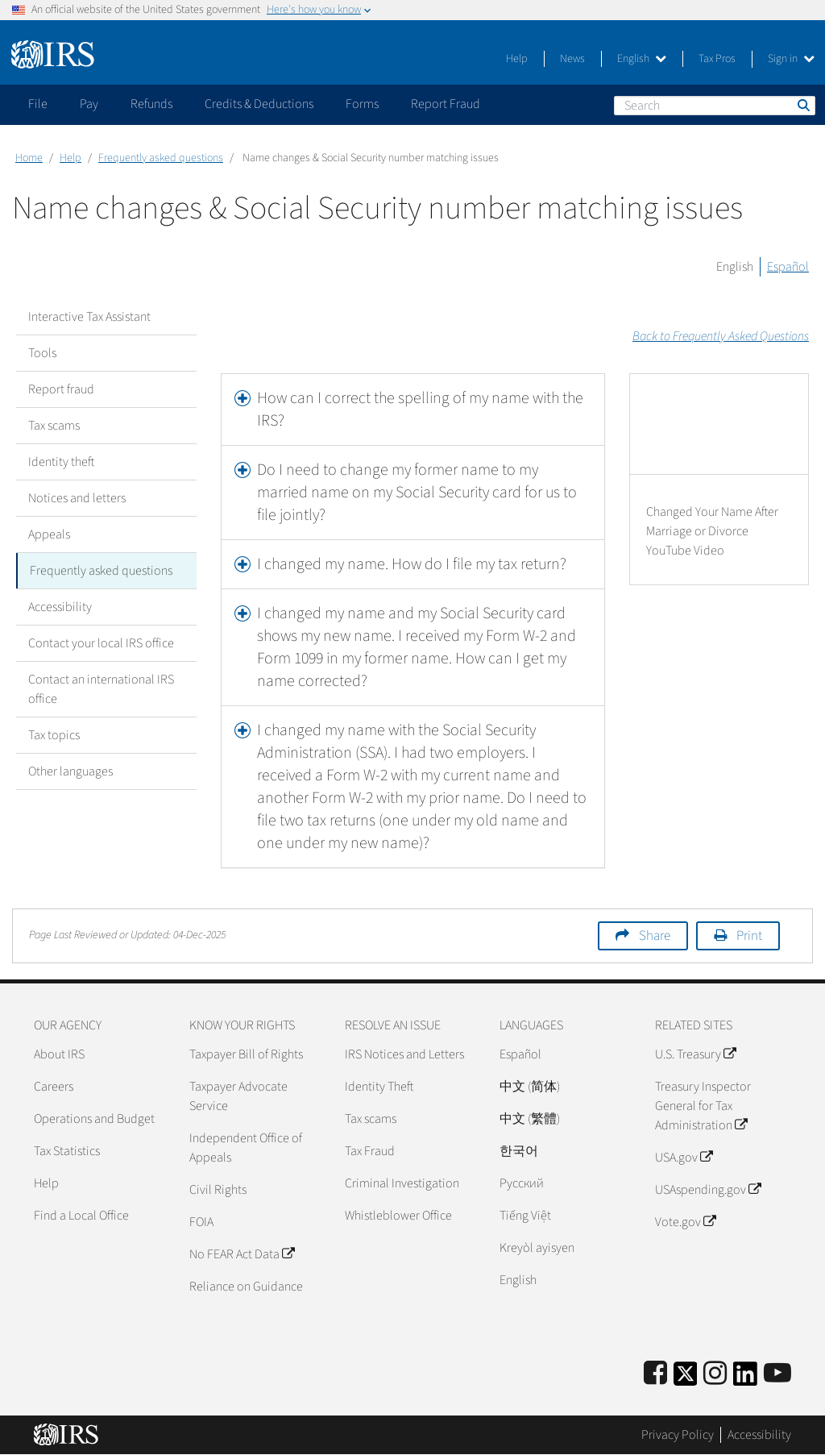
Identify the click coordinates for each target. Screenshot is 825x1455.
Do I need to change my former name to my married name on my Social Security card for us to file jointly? (417, 492)
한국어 (519, 1151)
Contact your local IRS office (101, 643)
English (641, 59)
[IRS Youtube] (777, 1374)
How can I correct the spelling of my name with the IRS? (420, 409)
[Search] (714, 105)
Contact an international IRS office (101, 689)
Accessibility (60, 607)
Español (788, 267)
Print (749, 936)
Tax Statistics (67, 1151)
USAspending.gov (708, 1190)
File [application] (38, 104)
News (572, 59)
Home (29, 158)
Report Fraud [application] (445, 104)
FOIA (201, 1222)
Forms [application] (362, 104)
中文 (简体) (530, 1086)
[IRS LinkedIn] (745, 1379)
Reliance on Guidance (246, 1286)
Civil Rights (218, 1190)
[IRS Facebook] (655, 1374)
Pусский (522, 1183)
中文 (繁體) (530, 1119)
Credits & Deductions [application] (259, 104)
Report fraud (61, 389)
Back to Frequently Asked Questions (720, 336)
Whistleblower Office (398, 1215)
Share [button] (654, 936)
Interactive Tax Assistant (89, 317)
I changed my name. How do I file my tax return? (411, 564)
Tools (42, 353)
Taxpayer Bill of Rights (246, 1054)
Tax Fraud (370, 1151)
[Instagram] (715, 1374)
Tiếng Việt (525, 1215)
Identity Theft (379, 1086)
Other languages (70, 771)
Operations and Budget (94, 1119)
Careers (53, 1086)
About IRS (59, 1054)
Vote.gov (685, 1222)
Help (517, 59)
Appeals (49, 534)
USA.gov (683, 1157)
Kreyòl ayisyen (537, 1248)
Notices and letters (77, 498)
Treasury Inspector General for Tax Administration (703, 1106)
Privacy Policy (677, 1435)
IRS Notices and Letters (404, 1054)
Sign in (791, 59)
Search (802, 104)
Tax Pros (717, 59)
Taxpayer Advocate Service (238, 1096)
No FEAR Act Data (241, 1254)
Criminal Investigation (402, 1183)
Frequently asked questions (160, 158)
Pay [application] (89, 104)
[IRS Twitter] (686, 1379)
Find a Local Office (81, 1215)
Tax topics (54, 735)
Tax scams (54, 425)
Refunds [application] (151, 104)
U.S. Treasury (695, 1054)
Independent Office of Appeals (245, 1147)
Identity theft (61, 462)
